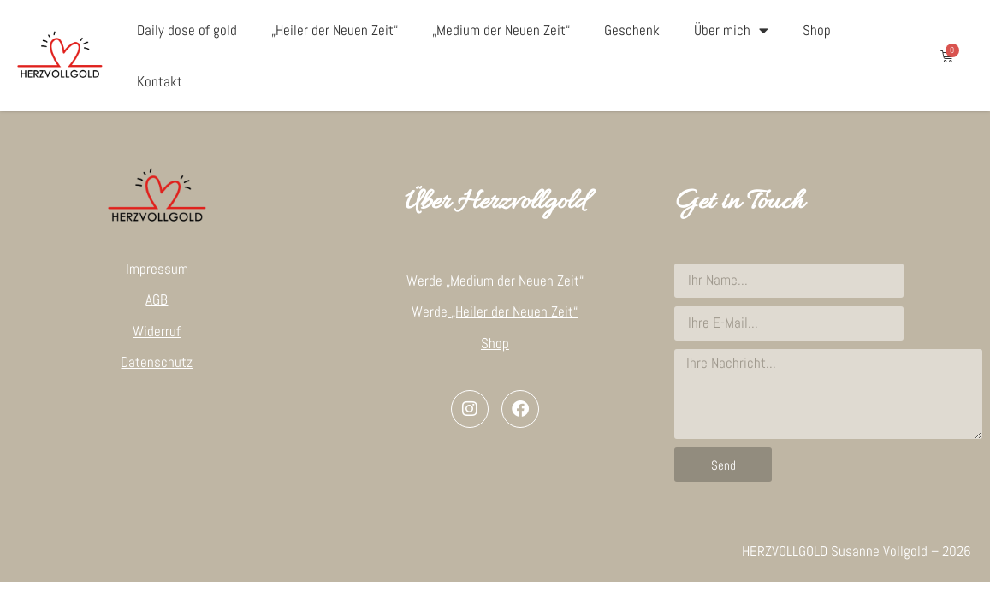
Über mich (731, 30)
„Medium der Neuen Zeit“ (501, 30)
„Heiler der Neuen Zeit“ (334, 30)
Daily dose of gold (187, 30)
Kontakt (159, 81)
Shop (817, 30)
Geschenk (632, 30)
